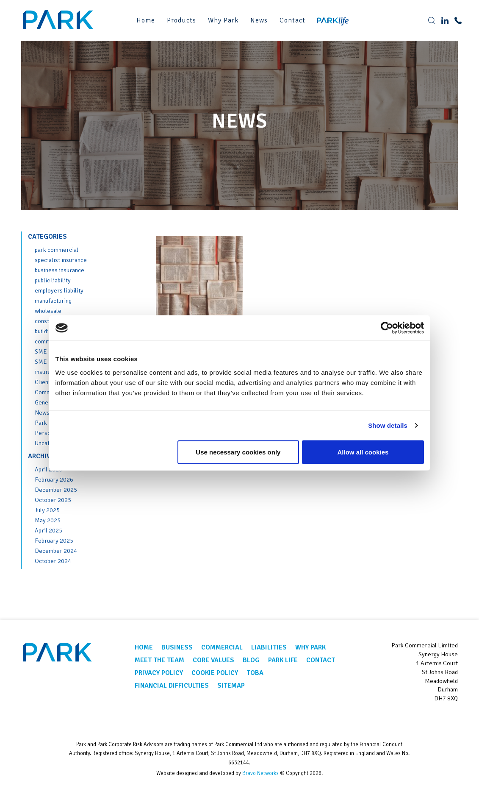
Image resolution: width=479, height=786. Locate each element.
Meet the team (159, 660)
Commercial (222, 647)
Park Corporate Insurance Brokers (59, 20)
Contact (292, 20)
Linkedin (449, 719)
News (259, 20)
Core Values (213, 660)
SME (41, 351)
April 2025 (48, 530)
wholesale (48, 311)
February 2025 (54, 540)
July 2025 (47, 510)
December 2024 (56, 551)
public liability (53, 280)
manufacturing (53, 300)
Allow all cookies (363, 451)
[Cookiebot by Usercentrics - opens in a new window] (387, 328)
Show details (387, 425)
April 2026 (48, 469)
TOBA (254, 673)
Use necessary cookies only (238, 451)
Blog (251, 660)
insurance (47, 372)
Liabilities (269, 647)
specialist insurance (61, 260)
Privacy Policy (159, 673)
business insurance (59, 270)
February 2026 (54, 479)
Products (181, 20)
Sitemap (231, 685)
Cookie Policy (214, 673)
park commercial (56, 250)
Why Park (223, 20)
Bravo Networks (260, 773)
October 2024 (53, 561)
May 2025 (48, 520)
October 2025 (53, 500)
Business (177, 647)
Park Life (47, 422)
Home (145, 20)
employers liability (59, 290)
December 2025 (56, 489)
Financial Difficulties (172, 685)
